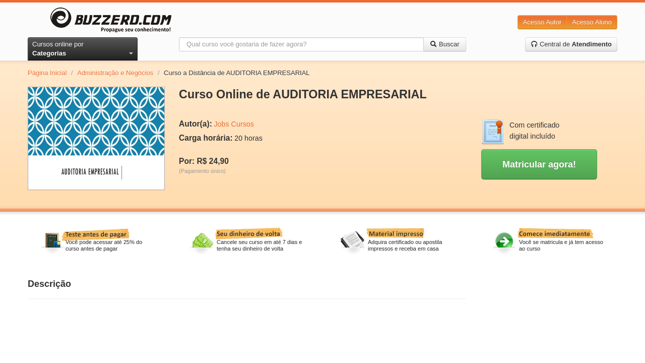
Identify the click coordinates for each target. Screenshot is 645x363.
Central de (571, 44)
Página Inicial (47, 73)
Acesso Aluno (592, 22)
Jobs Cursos (233, 124)
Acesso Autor (542, 22)
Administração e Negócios (115, 73)
